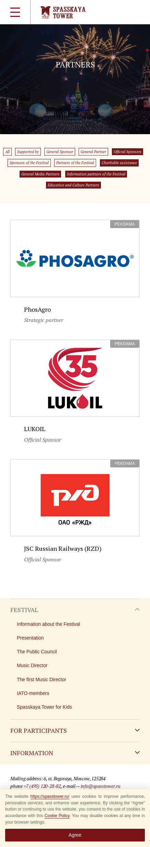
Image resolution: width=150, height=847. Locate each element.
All (7, 151)
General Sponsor (59, 151)
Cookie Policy (57, 815)
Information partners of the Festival (96, 174)
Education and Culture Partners (73, 185)
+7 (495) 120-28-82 (42, 786)
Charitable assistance (119, 162)
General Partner (93, 151)
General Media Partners (40, 174)
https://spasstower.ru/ (50, 796)
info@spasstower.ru (100, 786)
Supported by (28, 151)
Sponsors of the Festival (29, 162)
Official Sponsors (127, 151)
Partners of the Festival (75, 162)
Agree (75, 835)
